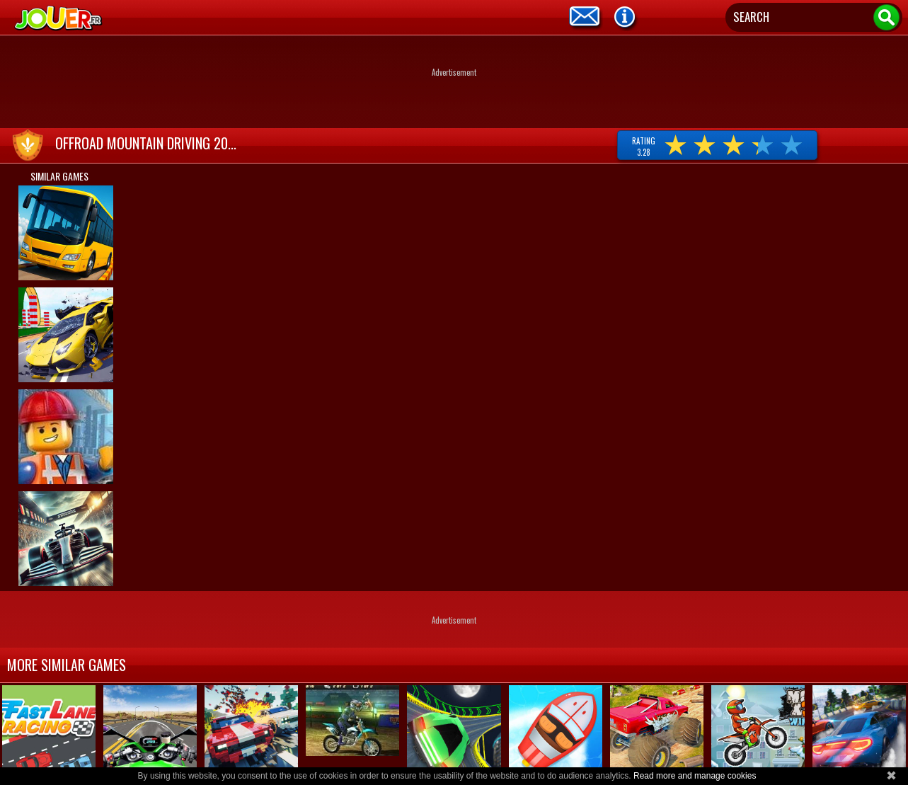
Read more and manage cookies (694, 776)
